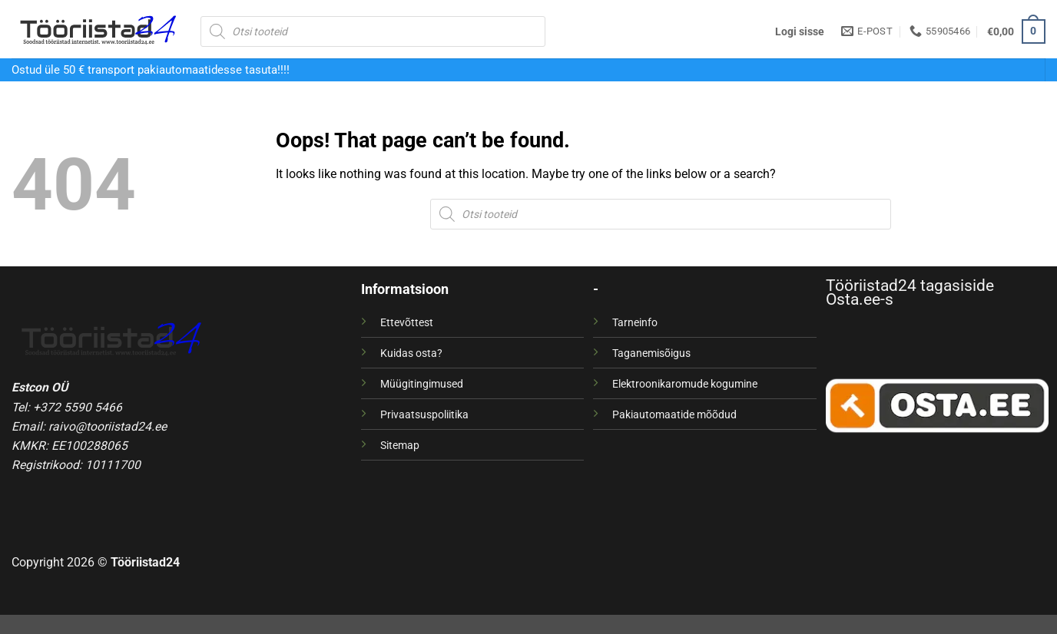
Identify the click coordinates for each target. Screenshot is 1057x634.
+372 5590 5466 (77, 407)
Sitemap (399, 445)
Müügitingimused (421, 384)
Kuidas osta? (411, 353)
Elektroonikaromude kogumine (684, 384)
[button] (799, 31)
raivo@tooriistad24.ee (107, 426)
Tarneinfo (635, 322)
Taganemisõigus (651, 353)
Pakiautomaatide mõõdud (674, 414)
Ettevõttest (406, 322)
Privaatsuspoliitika (424, 414)
